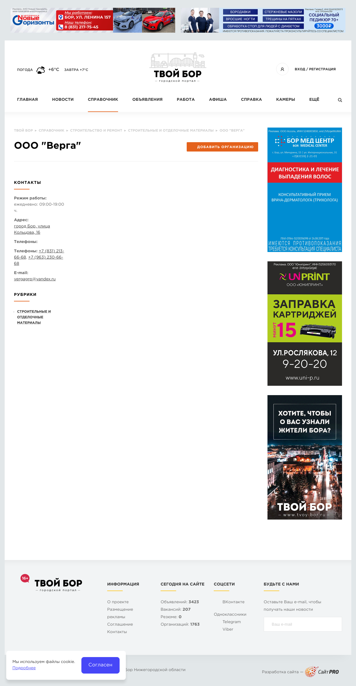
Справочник (103, 100)
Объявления (147, 100)
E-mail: (21, 273)
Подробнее (24, 668)
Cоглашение (120, 625)
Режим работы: (30, 198)
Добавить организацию (222, 147)
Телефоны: (26, 242)
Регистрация (322, 69)
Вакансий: (176, 610)
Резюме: (171, 617)
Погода (25, 70)
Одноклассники (230, 615)
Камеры (285, 100)
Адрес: (21, 220)
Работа (186, 100)
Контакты (117, 632)
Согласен (100, 665)
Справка (251, 100)
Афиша (218, 100)
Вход (300, 69)
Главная (27, 100)
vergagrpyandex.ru (35, 279)
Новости (63, 100)
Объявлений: (180, 602)
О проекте (118, 602)
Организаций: (180, 625)
